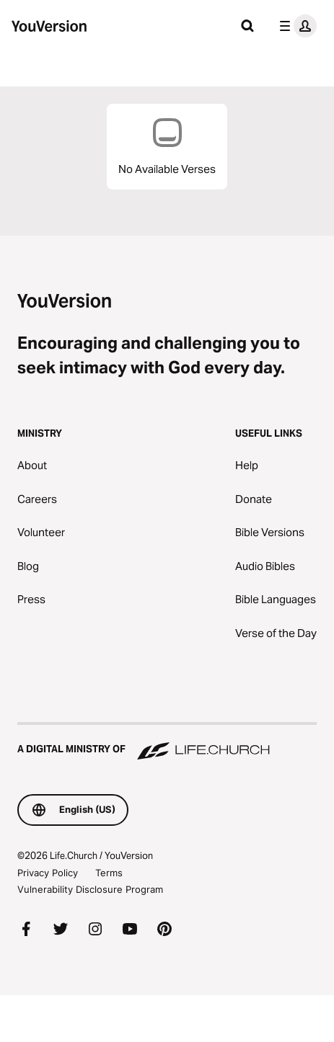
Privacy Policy (47, 872)
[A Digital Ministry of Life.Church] (167, 742)
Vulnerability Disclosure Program (90, 889)
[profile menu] (295, 26)
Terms (109, 872)
